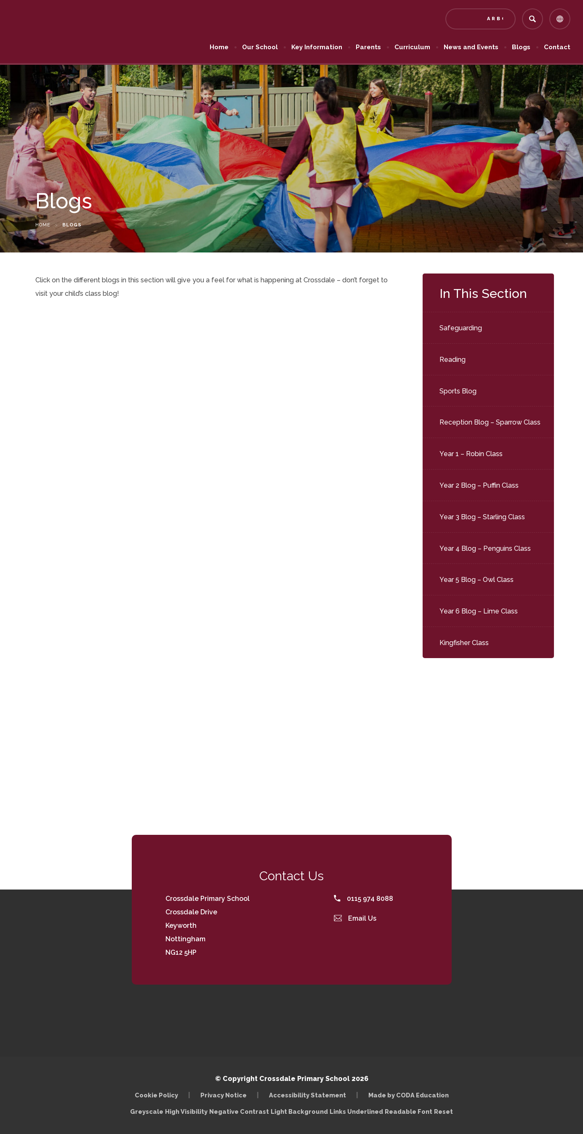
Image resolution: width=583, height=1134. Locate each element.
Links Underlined (356, 1111)
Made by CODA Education (408, 1095)
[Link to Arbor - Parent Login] (480, 18)
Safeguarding (460, 328)
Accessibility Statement (307, 1095)
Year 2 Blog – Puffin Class (479, 485)
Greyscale (146, 1111)
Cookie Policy (156, 1095)
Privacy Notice (223, 1095)
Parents (368, 47)
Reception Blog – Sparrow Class (489, 422)
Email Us (355, 918)
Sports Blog (458, 391)
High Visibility (186, 1111)
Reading (452, 360)
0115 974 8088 (363, 899)
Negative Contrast (239, 1111)
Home (219, 47)
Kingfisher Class (464, 643)
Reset (443, 1111)
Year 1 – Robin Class (471, 454)
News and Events (471, 47)
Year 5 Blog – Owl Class (476, 580)
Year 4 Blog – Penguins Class (485, 548)
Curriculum (412, 47)
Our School (260, 47)
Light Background (299, 1111)
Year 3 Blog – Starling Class (482, 517)
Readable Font (408, 1111)
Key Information (316, 47)
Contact (557, 47)
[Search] (532, 18)
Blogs (521, 47)
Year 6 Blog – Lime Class (478, 611)
